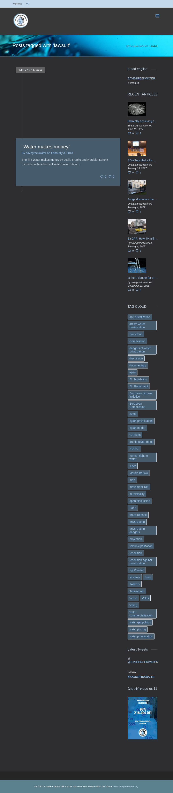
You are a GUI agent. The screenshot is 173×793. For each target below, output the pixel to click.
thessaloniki (136, 591)
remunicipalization (140, 546)
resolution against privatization (140, 561)
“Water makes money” (46, 146)
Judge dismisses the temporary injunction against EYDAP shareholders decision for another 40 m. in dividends (142, 199)
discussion (136, 358)
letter (132, 466)
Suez (147, 577)
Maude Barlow (138, 473)
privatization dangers (137, 530)
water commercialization (140, 614)
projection (135, 539)
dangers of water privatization (140, 350)
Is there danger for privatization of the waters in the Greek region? (142, 277)
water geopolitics (140, 622)
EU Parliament (138, 386)
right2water (136, 570)
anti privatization (139, 317)
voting (133, 605)
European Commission (137, 405)
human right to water (138, 457)
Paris (132, 508)
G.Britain (135, 434)
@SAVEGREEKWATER (142, 662)
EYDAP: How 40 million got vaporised (142, 238)
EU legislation (138, 379)
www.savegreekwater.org (125, 786)
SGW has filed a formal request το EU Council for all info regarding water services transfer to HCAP (142, 160)
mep (132, 480)
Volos (145, 598)
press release (138, 514)
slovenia (134, 577)
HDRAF (134, 448)
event (132, 413)
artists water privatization (137, 325)
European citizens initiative (140, 395)
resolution (135, 553)
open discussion (139, 501)
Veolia (133, 598)
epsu (132, 372)
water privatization (141, 636)
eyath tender (137, 427)
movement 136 (139, 487)
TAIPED (134, 584)
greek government (141, 441)
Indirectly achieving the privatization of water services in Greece (142, 121)
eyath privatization (141, 420)
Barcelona (135, 334)
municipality (136, 494)
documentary (137, 365)
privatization (137, 521)
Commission (137, 341)
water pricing (137, 629)
